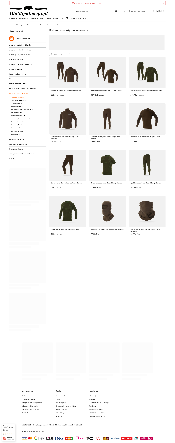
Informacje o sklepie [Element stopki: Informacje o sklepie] (96, 396)
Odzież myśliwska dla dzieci (19, 122)
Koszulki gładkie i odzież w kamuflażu (22, 109)
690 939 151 (26, 425)
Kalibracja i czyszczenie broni (19, 55)
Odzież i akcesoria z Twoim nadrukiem (22, 88)
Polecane (34, 18)
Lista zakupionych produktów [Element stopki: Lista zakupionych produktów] (66, 406)
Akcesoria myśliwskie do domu (20, 50)
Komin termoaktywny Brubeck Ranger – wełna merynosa (145, 230)
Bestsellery (23, 18)
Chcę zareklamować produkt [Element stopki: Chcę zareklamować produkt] (32, 403)
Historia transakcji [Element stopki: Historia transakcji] (62, 409)
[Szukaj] (116, 11)
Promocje (13, 18)
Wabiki (11, 158)
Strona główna (21, 25)
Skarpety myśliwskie (17, 131)
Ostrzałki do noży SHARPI (18, 84)
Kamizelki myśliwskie (17, 106)
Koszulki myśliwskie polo (18, 115)
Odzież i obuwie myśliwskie (36, 25)
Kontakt (56, 18)
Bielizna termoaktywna (17, 97)
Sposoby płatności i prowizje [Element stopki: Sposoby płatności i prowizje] (99, 403)
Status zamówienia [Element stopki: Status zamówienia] (28, 396)
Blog (49, 18)
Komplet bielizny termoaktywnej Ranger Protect (146, 90)
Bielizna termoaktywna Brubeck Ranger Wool (66, 90)
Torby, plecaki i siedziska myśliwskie (21, 154)
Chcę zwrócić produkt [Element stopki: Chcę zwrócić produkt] (30, 406)
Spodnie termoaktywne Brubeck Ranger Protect (145, 183)
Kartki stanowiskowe (16, 59)
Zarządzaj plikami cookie (97, 416)
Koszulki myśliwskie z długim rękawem (22, 119)
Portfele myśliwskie (16, 149)
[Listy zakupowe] (144, 11)
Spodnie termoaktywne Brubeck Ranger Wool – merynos (106, 137)
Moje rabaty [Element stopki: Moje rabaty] (60, 413)
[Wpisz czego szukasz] (96, 11)
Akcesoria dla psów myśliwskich (20, 64)
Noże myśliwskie (15, 79)
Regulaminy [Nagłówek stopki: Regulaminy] (94, 391)
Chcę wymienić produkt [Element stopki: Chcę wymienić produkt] (30, 409)
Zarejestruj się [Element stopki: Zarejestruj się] (61, 396)
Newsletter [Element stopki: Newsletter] (59, 416)
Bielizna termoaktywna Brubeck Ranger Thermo (106, 90)
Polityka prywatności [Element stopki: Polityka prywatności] (96, 409)
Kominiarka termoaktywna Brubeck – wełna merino (107, 229)
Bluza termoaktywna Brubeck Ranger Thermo (145, 137)
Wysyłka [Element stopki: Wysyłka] (92, 399)
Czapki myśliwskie (16, 103)
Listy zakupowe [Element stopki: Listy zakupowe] (61, 403)
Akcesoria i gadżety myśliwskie (20, 45)
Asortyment (16, 31)
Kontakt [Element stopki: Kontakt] (25, 413)
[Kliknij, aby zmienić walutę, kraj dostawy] (125, 11)
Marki (42, 18)
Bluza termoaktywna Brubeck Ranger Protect (65, 229)
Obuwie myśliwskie (16, 125)
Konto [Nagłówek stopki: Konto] (58, 391)
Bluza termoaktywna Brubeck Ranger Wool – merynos (65, 137)
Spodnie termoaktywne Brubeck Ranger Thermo (66, 183)
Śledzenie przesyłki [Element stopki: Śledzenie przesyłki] (28, 399)
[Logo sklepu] (28, 11)
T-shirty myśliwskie (16, 112)
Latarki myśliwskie (15, 69)
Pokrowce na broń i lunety (18, 144)
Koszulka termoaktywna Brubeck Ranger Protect (106, 183)
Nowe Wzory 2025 (78, 18)
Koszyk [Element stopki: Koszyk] (58, 399)
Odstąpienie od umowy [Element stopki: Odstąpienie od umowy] (97, 413)
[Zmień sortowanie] (60, 54)
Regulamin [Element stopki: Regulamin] (92, 406)
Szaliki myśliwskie (16, 134)
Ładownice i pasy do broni (18, 74)
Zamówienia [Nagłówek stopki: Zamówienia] (27, 391)
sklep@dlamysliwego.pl (40, 425)
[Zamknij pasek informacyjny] (163, 3)
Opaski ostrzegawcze (16, 139)
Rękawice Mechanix (17, 128)
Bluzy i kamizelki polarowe (18, 100)
